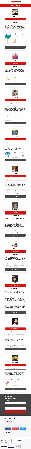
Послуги (6, 424)
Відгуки (16, 424)
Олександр (15, 136)
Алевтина (15, 97)
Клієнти (9, 424)
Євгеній (15, 326)
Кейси (13, 424)
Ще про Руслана (15, 47)
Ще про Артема (15, 196)
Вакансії (6, 425)
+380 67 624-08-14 (10, 418)
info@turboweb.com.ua (9, 421)
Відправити (15, 411)
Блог (24, 424)
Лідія (15, 282)
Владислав (15, 209)
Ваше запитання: (7, 405)
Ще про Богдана (15, 269)
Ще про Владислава (15, 235)
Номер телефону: (7, 400)
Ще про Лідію (15, 312)
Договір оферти (7, 432)
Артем (15, 60)
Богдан (15, 248)
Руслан (15, 16)
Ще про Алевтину (15, 122)
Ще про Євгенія (15, 349)
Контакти (10, 425)
